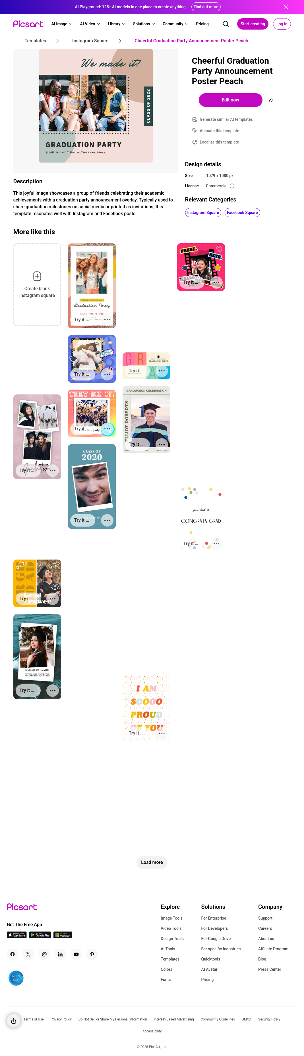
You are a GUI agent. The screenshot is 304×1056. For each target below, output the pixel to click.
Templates (170, 959)
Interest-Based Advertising (174, 1019)
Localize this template (219, 142)
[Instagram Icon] (44, 954)
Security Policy (269, 1019)
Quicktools (210, 959)
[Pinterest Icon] (92, 954)
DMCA (246, 1019)
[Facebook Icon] (12, 954)
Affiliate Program (273, 949)
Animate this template (219, 130)
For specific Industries (221, 949)
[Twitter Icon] (28, 954)
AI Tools (168, 949)
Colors (166, 969)
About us (266, 938)
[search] (226, 24)
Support (265, 918)
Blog (262, 959)
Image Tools (172, 918)
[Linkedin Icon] (60, 954)
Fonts (166, 979)
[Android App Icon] (40, 936)
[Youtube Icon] (76, 954)
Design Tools (172, 938)
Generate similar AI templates (226, 119)
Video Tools (171, 928)
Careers (265, 928)
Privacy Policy (61, 1019)
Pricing (207, 979)
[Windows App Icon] (62, 936)
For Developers (214, 928)
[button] (62, 23)
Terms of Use (34, 1019)
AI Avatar (209, 969)
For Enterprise (213, 918)
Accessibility (152, 1031)
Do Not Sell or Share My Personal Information (112, 1019)
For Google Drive (216, 938)
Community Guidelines (218, 1019)
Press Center (269, 969)
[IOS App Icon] (17, 936)
